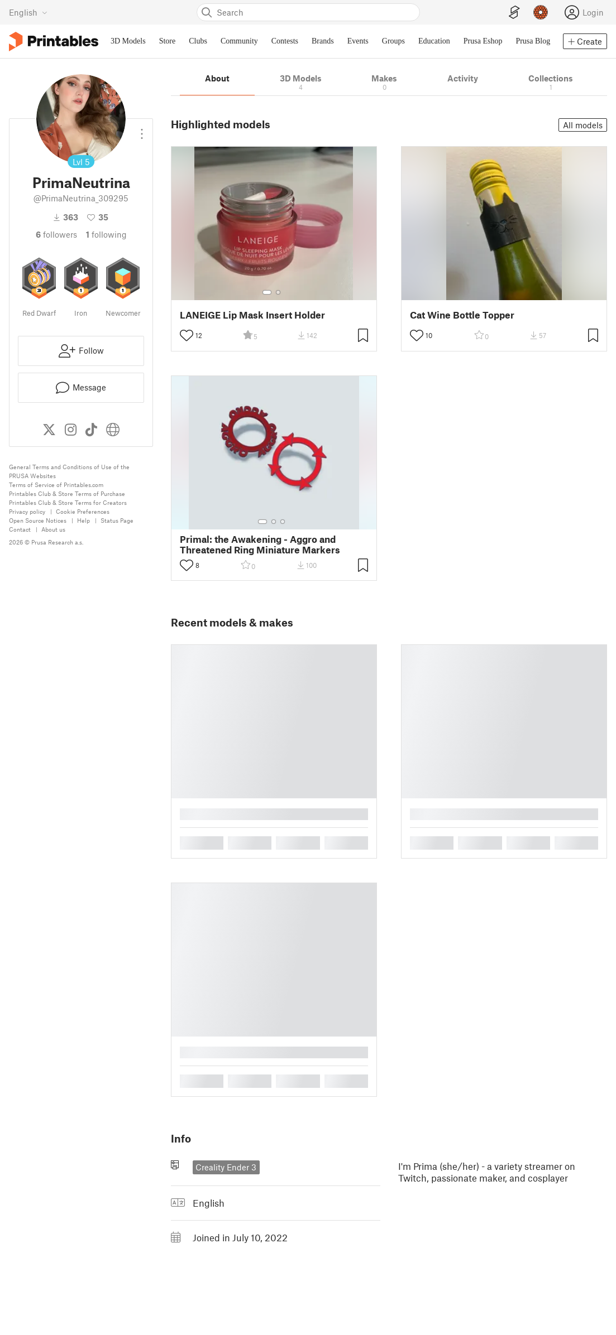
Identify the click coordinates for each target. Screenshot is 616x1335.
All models (583, 125)
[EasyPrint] (514, 12)
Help (83, 520)
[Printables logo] (53, 41)
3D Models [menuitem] (128, 41)
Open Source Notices (37, 520)
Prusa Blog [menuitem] (532, 41)
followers (56, 234)
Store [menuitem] (167, 41)
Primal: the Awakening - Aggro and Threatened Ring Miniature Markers (260, 544)
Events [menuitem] (358, 41)
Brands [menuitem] (323, 41)
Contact (20, 529)
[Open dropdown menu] (142, 129)
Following (106, 234)
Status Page (117, 520)
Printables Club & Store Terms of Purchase (67, 493)
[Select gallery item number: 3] (282, 521)
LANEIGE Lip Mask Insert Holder (252, 315)
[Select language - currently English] (28, 12)
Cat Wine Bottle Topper (462, 315)
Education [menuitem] (434, 41)
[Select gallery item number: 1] (266, 292)
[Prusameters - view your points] (540, 12)
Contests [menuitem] (284, 41)
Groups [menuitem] (393, 41)
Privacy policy (27, 511)
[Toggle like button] (186, 335)
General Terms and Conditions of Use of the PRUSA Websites (69, 471)
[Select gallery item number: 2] (278, 292)
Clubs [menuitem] (198, 41)
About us (53, 529)
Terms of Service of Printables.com (56, 484)
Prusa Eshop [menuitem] (483, 41)
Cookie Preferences (82, 511)
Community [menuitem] (239, 41)
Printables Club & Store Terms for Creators (68, 502)
